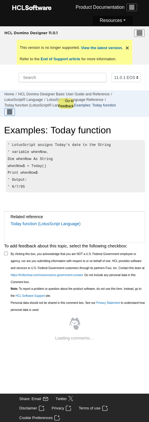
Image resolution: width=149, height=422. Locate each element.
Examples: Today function (95, 105)
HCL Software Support (30, 300)
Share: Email (30, 399)
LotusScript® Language (23, 100)
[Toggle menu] (139, 33)
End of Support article (60, 59)
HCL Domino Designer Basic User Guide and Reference (64, 94)
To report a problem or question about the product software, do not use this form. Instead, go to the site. (76, 296)
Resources (111, 20)
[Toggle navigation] (132, 7)
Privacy (58, 408)
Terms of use (89, 408)
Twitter (61, 399)
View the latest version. (101, 48)
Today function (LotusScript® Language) (37, 105)
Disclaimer (28, 408)
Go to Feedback (66, 103)
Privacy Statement (108, 307)
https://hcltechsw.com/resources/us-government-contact (47, 279)
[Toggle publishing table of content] (9, 112)
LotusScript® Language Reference (75, 100)
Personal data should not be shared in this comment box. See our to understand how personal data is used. (78, 310)
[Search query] (62, 77)
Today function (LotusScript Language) (46, 227)
